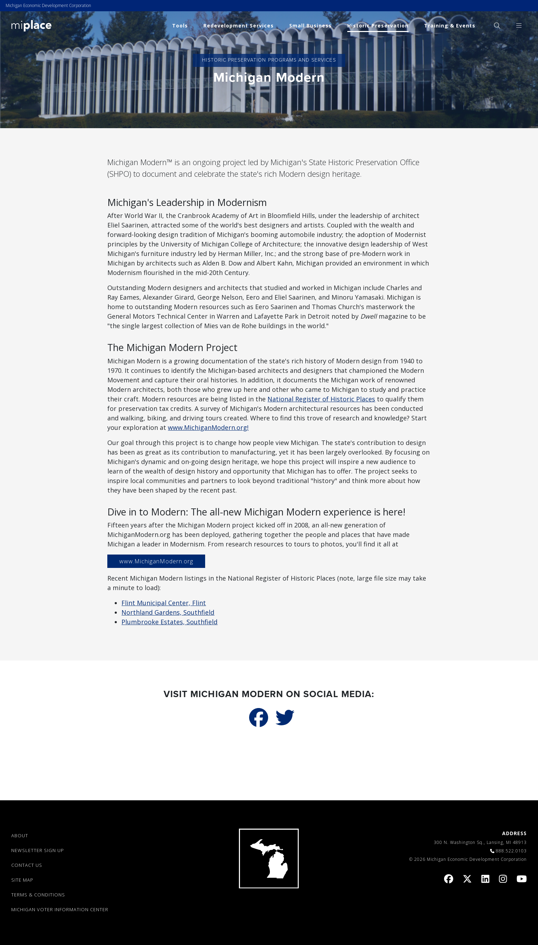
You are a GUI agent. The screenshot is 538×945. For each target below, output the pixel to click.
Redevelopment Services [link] (238, 25)
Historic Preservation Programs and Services (269, 60)
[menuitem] (497, 25)
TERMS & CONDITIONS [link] (38, 894)
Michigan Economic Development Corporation (48, 5)
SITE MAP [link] (22, 880)
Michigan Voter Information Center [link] (59, 909)
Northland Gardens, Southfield (167, 612)
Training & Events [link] (449, 25)
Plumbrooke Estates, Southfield (169, 622)
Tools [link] (180, 25)
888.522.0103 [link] (511, 851)
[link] (31, 25)
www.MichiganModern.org (156, 561)
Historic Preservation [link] (378, 25)
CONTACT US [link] (26, 865)
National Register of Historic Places (321, 399)
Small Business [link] (310, 25)
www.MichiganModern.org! (208, 427)
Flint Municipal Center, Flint (163, 603)
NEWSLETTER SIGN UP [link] (37, 850)
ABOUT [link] (19, 835)
